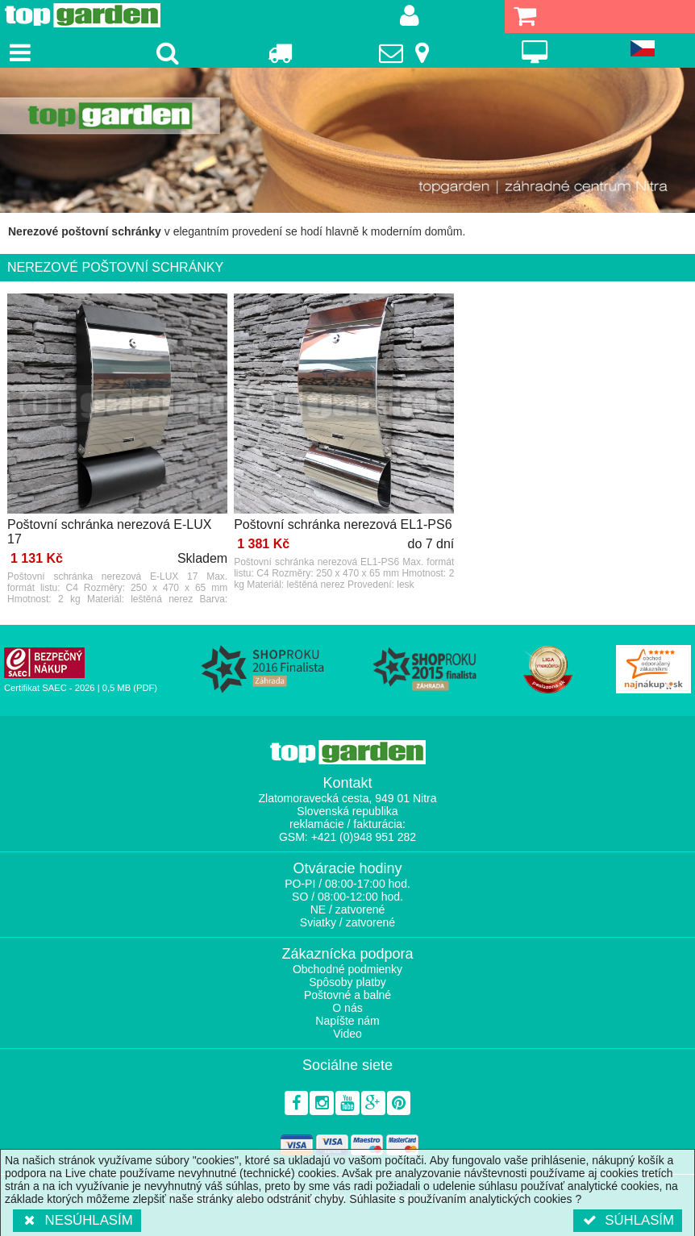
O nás (347, 1007)
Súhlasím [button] (627, 1220)
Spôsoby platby (347, 982)
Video (347, 1033)
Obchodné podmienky (347, 969)
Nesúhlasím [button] (77, 1220)
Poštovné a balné (347, 994)
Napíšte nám (347, 1020)
